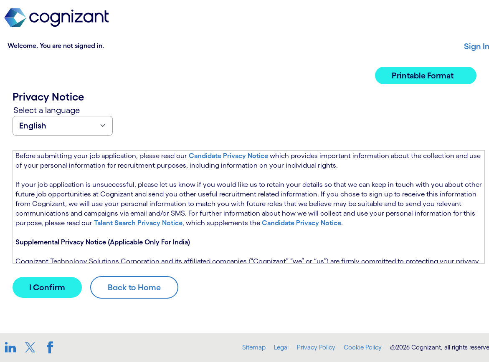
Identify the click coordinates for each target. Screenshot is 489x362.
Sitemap (254, 347)
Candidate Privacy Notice (228, 155)
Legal (281, 347)
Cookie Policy (363, 347)
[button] (425, 75)
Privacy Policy (316, 347)
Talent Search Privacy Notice (138, 222)
